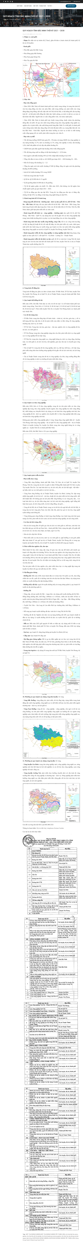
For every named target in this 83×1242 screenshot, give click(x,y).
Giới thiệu (20, 6)
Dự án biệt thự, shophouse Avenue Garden (50, 828)
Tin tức (49, 6)
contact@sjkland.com (65, 1)
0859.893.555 (77, 1)
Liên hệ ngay (71, 6)
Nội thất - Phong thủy (39, 6)
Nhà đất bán (28, 6)
